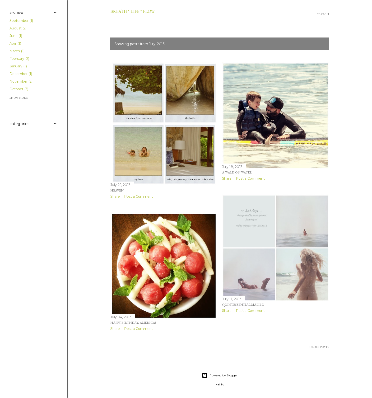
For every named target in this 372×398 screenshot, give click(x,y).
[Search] (323, 14)
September (21, 21)
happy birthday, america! (133, 322)
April (15, 43)
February (19, 58)
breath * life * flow (132, 11)
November (21, 81)
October (18, 89)
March (16, 51)
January (18, 66)
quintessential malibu (243, 304)
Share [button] (115, 196)
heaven (117, 190)
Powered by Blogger (219, 375)
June (15, 36)
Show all (315, 44)
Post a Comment (138, 196)
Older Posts (319, 347)
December (20, 74)
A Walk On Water (237, 172)
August (18, 28)
